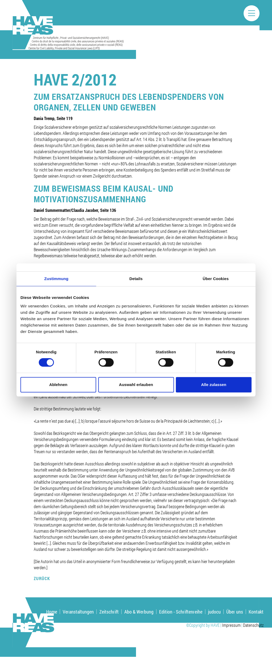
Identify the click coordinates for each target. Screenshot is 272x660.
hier (204, 561)
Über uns (234, 611)
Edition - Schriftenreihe (180, 611)
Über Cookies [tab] (216, 278)
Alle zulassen (213, 384)
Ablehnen (58, 384)
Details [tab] (136, 278)
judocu (214, 611)
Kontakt (256, 611)
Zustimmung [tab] (56, 278)
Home (51, 611)
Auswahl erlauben (136, 384)
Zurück (42, 578)
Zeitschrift (109, 611)
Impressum (231, 625)
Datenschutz (253, 625)
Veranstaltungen (78, 611)
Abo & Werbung (139, 611)
